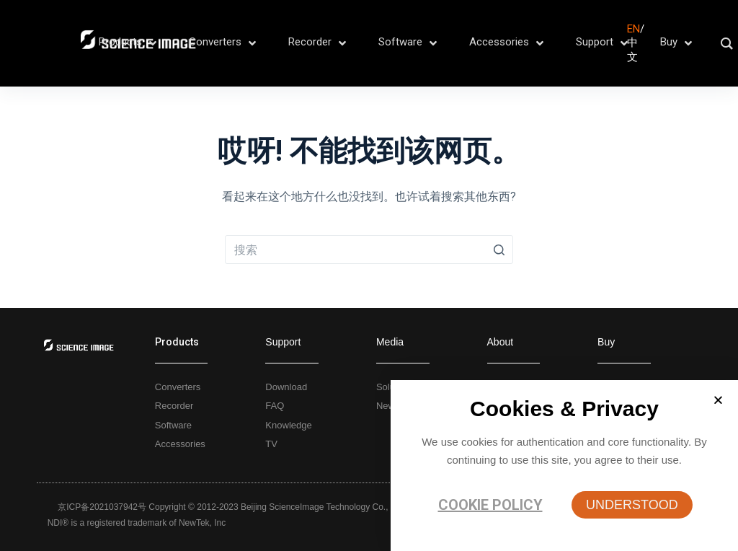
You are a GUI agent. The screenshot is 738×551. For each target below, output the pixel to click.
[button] (632, 505)
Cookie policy (490, 504)
